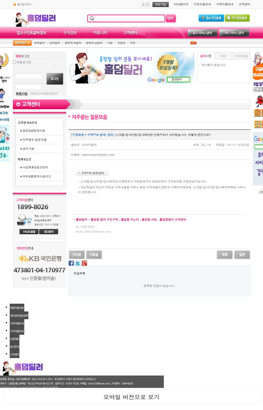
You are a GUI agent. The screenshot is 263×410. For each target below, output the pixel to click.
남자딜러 (54, 43)
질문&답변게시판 (32, 130)
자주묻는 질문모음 (33, 139)
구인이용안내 (202, 4)
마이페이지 (181, 4)
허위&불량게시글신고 (35, 176)
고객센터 (244, 4)
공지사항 (27, 148)
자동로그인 (24, 62)
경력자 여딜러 (73, 43)
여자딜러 (39, 43)
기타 (132, 43)
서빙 (110, 43)
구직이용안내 (224, 4)
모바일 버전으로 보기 (131, 397)
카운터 (121, 43)
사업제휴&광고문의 (34, 167)
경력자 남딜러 (94, 43)
